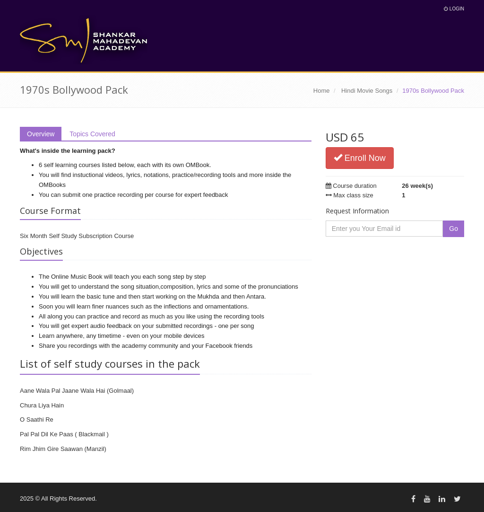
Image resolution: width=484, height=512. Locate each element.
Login (454, 8)
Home (321, 90)
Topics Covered (92, 134)
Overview (40, 134)
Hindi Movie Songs (366, 90)
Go (453, 228)
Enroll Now (360, 158)
